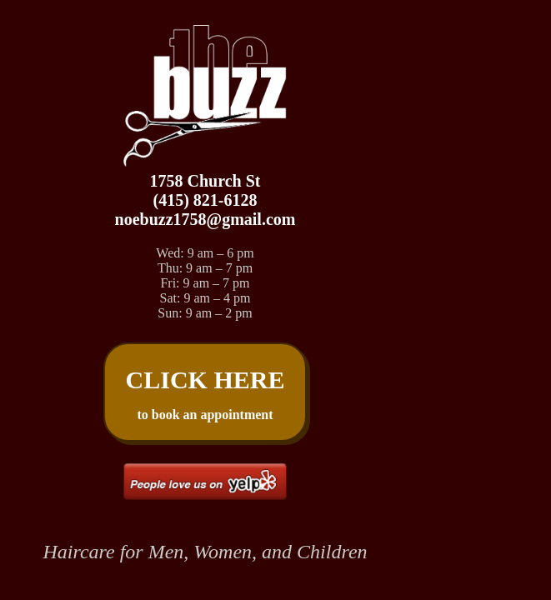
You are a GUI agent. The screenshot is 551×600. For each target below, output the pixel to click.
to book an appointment (205, 394)
